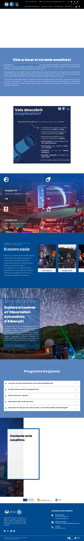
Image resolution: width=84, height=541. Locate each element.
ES (73, 3)
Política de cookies (9, 537)
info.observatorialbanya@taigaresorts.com (53, 1)
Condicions (24, 537)
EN (76, 3)
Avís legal (17, 537)
